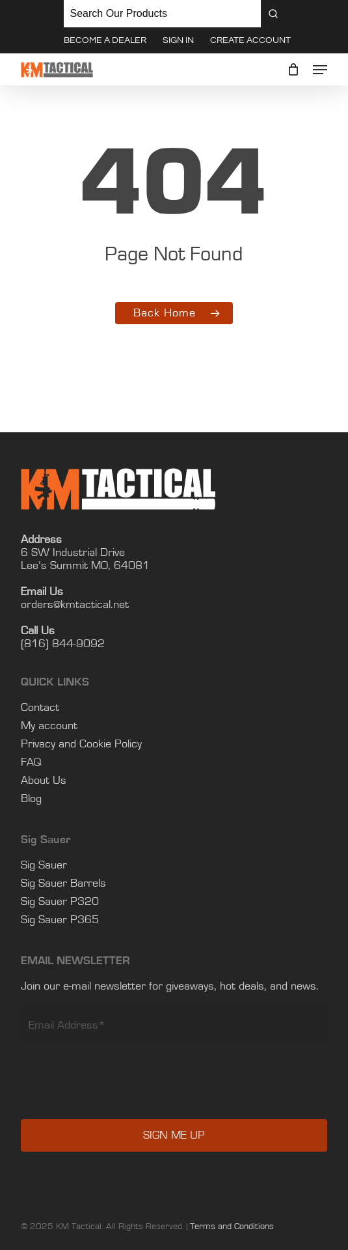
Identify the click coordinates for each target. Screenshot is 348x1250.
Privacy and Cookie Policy (81, 745)
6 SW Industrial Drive (73, 553)
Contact (40, 708)
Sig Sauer (44, 866)
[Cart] (293, 69)
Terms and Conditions (232, 1227)
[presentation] (120, 1091)
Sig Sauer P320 (60, 902)
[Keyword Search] (162, 13)
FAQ (31, 763)
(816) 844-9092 (63, 644)
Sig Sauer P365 (60, 920)
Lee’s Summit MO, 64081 (85, 566)
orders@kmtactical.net (75, 605)
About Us (43, 781)
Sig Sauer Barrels (63, 884)
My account (49, 726)
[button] (320, 69)
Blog (31, 799)
